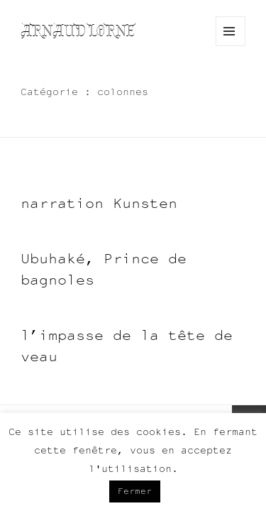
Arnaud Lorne (78, 31)
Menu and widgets (230, 45)
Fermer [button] (135, 491)
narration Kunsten (99, 202)
